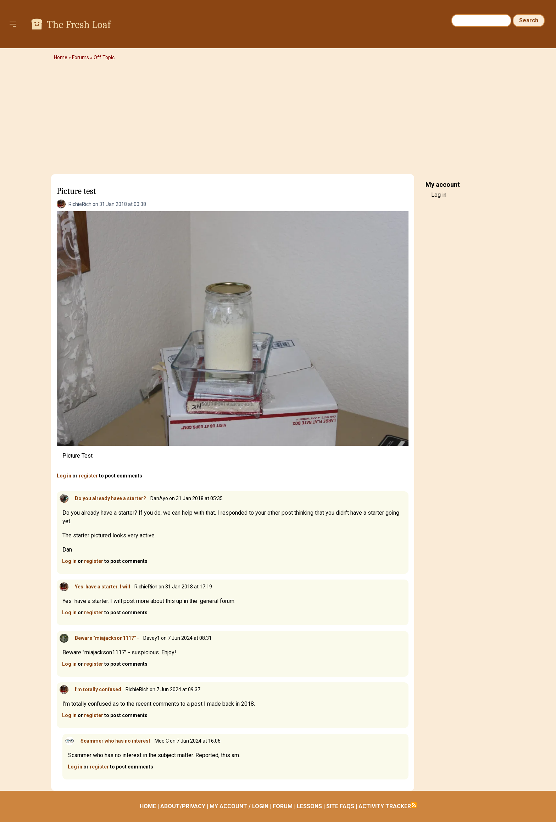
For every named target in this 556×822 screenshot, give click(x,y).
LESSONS (309, 806)
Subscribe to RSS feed (414, 805)
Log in (64, 476)
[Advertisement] (278, 118)
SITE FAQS (340, 806)
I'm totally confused (98, 689)
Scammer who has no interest (115, 741)
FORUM (283, 806)
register (88, 476)
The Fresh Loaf (79, 24)
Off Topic (104, 57)
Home (60, 57)
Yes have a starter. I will (102, 586)
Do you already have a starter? (110, 498)
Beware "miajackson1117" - (107, 638)
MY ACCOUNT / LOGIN (239, 806)
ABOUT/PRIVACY (182, 806)
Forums (80, 57)
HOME (148, 806)
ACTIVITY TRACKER (384, 806)
